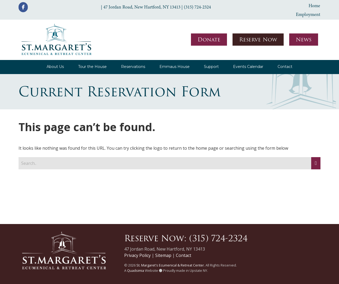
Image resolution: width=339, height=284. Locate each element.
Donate (209, 39)
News (303, 39)
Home (314, 5)
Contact (183, 255)
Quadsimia (135, 270)
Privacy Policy (137, 255)
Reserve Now (258, 39)
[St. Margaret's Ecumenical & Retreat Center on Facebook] (23, 7)
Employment (308, 14)
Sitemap (163, 255)
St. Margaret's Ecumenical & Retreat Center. (170, 265)
